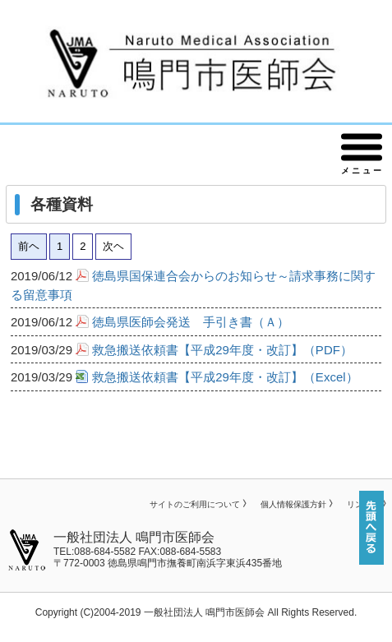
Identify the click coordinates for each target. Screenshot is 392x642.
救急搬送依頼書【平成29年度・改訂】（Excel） (224, 377)
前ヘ (28, 246)
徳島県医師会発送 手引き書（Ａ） (190, 322)
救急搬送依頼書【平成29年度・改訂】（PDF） (222, 350)
